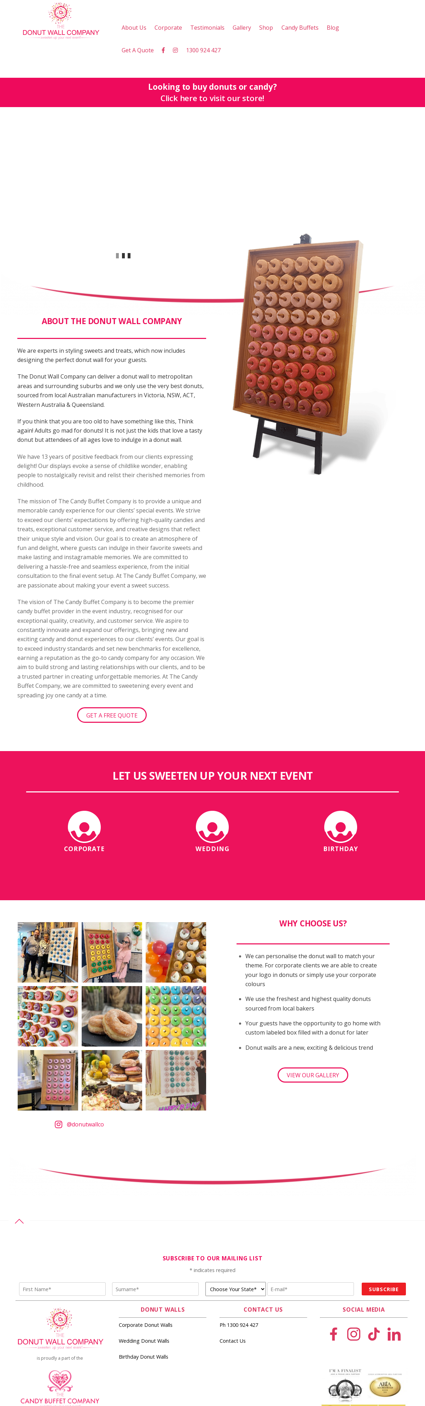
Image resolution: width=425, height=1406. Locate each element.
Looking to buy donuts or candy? (212, 86)
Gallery (242, 27)
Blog (333, 27)
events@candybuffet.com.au (60, 1335)
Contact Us (233, 1225)
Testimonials (207, 27)
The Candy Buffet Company (69, 1311)
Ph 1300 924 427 (239, 1209)
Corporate (168, 27)
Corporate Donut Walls (146, 1209)
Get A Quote (138, 50)
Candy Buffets (300, 27)
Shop (266, 27)
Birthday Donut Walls (143, 1241)
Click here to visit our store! (212, 98)
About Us (134, 27)
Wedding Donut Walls (144, 1225)
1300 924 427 (203, 50)
